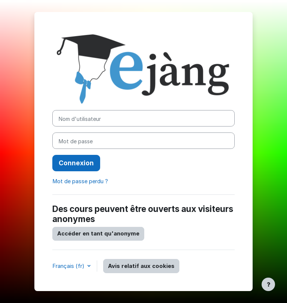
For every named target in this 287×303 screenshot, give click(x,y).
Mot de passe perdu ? (80, 181)
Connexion (76, 163)
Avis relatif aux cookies (141, 266)
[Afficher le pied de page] (268, 284)
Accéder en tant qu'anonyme (98, 233)
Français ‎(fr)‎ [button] (69, 266)
